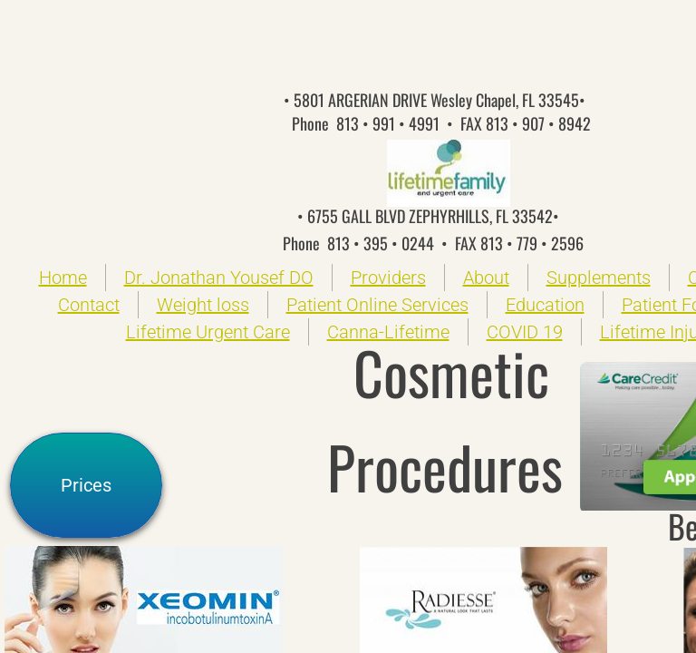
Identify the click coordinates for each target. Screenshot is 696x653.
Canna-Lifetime (388, 332)
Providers (388, 277)
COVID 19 (525, 332)
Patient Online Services (377, 305)
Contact (89, 305)
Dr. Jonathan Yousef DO (219, 277)
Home (63, 277)
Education (545, 305)
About (486, 277)
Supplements (598, 277)
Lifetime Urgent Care (208, 332)
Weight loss (203, 305)
